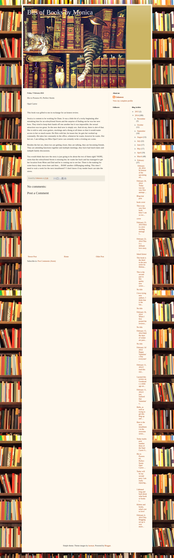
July (139, 141)
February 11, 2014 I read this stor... (141, 368)
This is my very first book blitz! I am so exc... (142, 210)
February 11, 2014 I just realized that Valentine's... (141, 397)
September (141, 131)
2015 (137, 112)
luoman (91, 546)
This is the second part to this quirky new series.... (141, 279)
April (139, 153)
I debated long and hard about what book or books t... (142, 495)
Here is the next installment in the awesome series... (142, 428)
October (140, 125)
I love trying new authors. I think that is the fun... (141, 299)
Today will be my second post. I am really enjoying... (142, 477)
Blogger (108, 546)
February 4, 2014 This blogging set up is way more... (141, 521)
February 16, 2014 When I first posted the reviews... (141, 318)
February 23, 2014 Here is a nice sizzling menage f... (142, 228)
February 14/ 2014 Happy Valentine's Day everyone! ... (141, 354)
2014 (137, 115)
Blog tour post (140, 197)
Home (66, 257)
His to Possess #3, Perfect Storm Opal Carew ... (141, 461)
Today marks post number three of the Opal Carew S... (142, 444)
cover (139, 219)
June (139, 145)
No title (139, 290)
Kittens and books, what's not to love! (141, 508)
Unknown (119, 97)
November (141, 119)
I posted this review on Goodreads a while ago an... (141, 381)
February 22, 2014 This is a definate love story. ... (142, 244)
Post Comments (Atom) (47, 261)
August (140, 137)
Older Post (100, 257)
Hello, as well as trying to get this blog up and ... (141, 413)
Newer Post (32, 257)
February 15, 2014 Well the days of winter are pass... (141, 335)
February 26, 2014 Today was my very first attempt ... (141, 186)
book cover (141, 202)
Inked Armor (141, 254)
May (139, 149)
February (140, 160)
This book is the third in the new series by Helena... (142, 262)
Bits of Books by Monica (60, 12)
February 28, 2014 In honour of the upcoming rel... (141, 171)
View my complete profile (123, 101)
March (140, 156)
